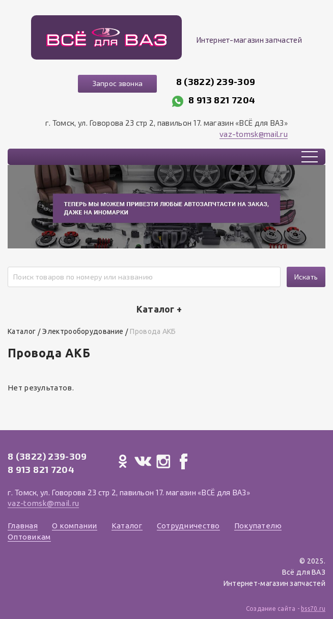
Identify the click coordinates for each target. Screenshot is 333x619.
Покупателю (258, 525)
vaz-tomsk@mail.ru (253, 133)
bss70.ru (313, 608)
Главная (23, 525)
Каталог (22, 331)
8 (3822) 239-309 (216, 81)
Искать (306, 276)
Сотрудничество (188, 525)
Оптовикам (29, 536)
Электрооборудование (82, 331)
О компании (74, 525)
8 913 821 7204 (221, 99)
